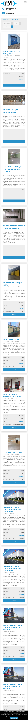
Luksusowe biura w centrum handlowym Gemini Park (12, 509)
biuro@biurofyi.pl (10, 13)
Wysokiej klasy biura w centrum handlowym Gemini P (12, 627)
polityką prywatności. (18, 716)
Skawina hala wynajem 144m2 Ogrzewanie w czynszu (12, 169)
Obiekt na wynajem (11, 340)
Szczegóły (14, 85)
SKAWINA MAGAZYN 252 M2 (13, 453)
